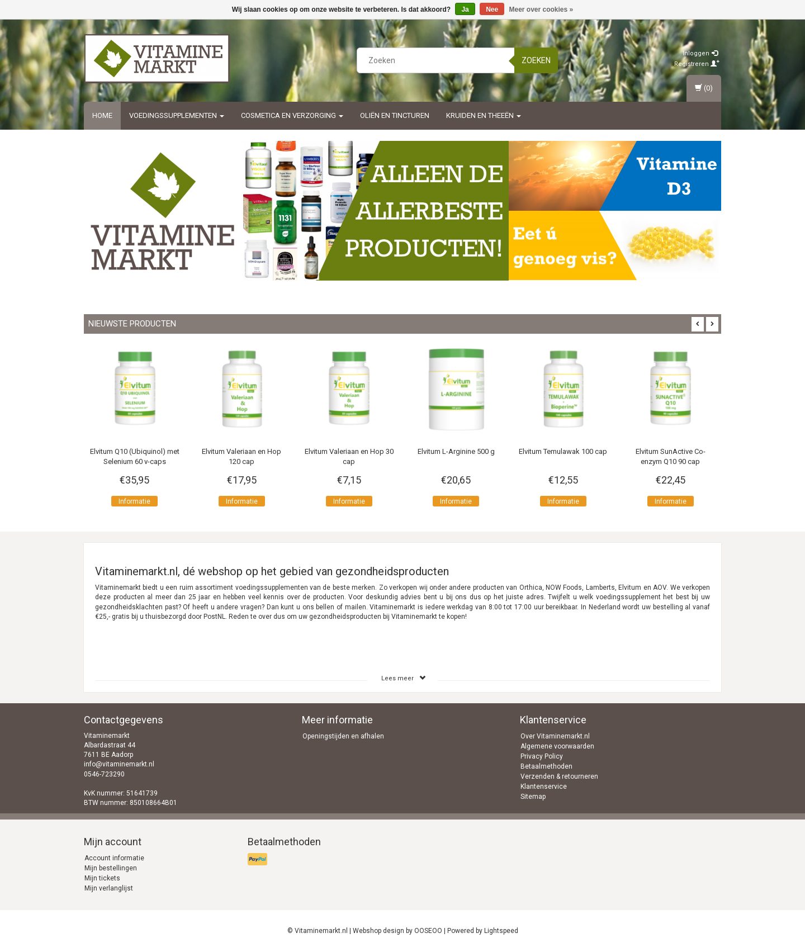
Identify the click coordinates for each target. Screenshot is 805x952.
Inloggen (700, 53)
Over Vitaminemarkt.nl (555, 736)
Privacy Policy (541, 756)
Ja (464, 9)
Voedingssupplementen (176, 115)
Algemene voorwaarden (557, 746)
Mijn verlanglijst (108, 888)
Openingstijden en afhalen (343, 736)
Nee (492, 9)
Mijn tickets (102, 878)
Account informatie (114, 858)
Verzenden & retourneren (559, 776)
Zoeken (536, 60)
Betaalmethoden (546, 766)
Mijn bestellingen (110, 868)
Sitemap (533, 797)
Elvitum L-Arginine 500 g (456, 451)
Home (102, 115)
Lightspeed (501, 931)
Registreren (696, 64)
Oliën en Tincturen (394, 115)
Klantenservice (543, 786)
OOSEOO (428, 931)
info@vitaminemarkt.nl (119, 764)
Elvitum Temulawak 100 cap (563, 451)
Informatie (134, 501)
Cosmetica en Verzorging (292, 115)
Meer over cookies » (541, 9)
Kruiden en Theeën (483, 115)
